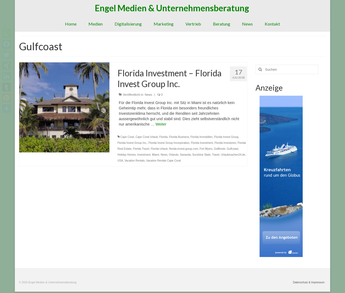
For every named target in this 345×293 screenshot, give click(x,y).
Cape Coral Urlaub (147, 136)
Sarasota (185, 154)
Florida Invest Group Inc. (132, 142)
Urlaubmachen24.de (233, 154)
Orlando (173, 154)
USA (120, 160)
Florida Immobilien (202, 136)
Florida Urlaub (159, 148)
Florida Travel (141, 148)
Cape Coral (127, 136)
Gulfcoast (232, 148)
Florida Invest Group (226, 136)
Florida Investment (202, 142)
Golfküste (219, 148)
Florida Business (179, 136)
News (148, 94)
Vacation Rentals (135, 160)
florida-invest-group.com (183, 148)
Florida (163, 136)
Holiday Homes (127, 154)
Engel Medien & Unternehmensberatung (172, 8)
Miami (155, 154)
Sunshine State (201, 154)
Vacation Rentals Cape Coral (163, 160)
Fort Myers (205, 148)
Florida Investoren (225, 142)
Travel (215, 154)
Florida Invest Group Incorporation (169, 142)
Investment (143, 154)
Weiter (161, 124)
